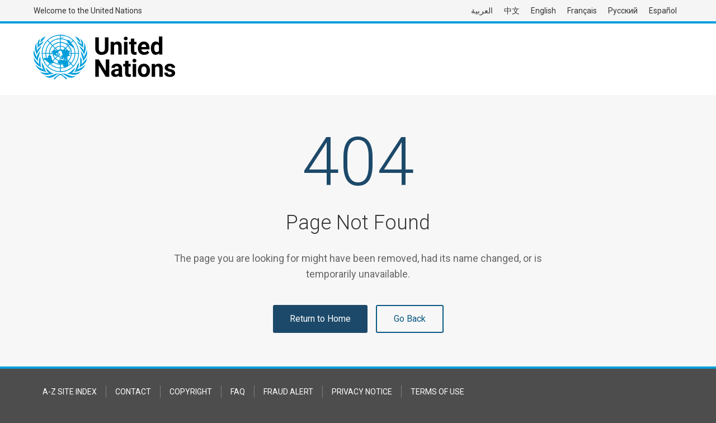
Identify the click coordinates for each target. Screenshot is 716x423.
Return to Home (320, 318)
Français (582, 10)
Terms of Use (437, 391)
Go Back (410, 318)
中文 (512, 10)
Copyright (190, 391)
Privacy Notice (362, 391)
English (543, 10)
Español (663, 10)
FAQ (237, 391)
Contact (133, 391)
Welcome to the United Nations (88, 10)
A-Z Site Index (70, 391)
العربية (482, 10)
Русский (623, 10)
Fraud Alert (288, 391)
